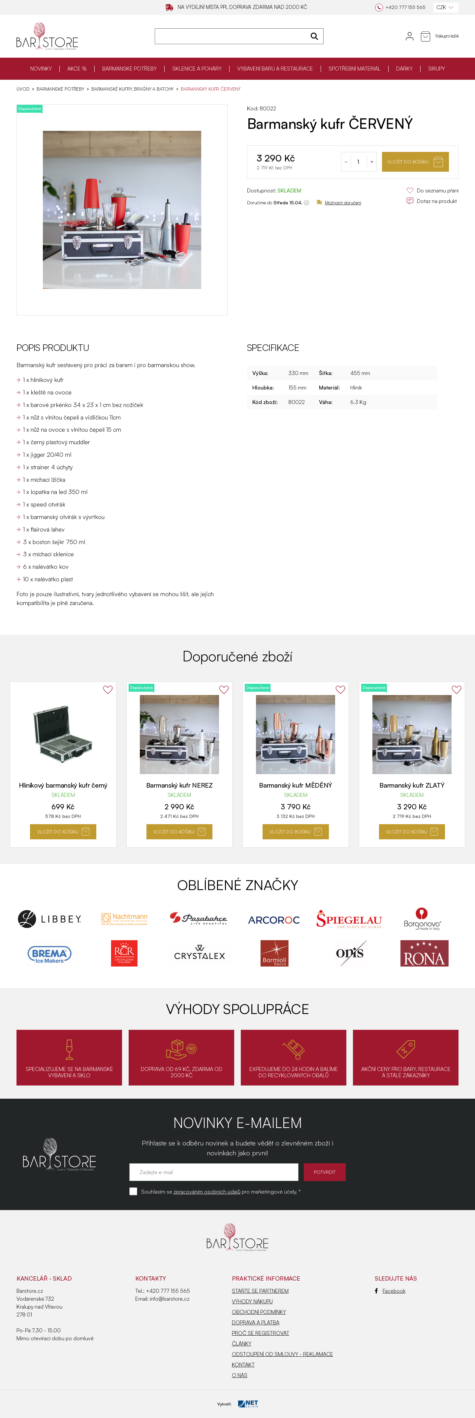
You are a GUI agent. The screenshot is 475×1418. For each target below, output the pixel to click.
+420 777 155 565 (168, 1291)
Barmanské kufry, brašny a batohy (132, 89)
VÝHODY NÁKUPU (252, 1301)
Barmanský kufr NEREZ (179, 785)
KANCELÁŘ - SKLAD (44, 1278)
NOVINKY (41, 68)
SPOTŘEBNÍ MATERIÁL (355, 68)
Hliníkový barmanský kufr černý (63, 785)
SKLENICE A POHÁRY (197, 68)
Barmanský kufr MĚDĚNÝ (295, 785)
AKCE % (77, 68)
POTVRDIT (324, 1172)
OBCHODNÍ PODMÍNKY (259, 1312)
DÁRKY (404, 68)
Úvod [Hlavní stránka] (22, 89)
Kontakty (150, 1278)
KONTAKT (243, 1364)
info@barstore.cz (169, 1298)
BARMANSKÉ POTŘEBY (129, 68)
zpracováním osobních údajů (207, 1191)
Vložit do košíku (415, 162)
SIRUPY (436, 68)
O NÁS (239, 1375)
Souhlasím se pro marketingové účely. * (221, 1191)
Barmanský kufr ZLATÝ (411, 785)
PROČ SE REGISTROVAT (260, 1333)
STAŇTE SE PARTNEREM (260, 1291)
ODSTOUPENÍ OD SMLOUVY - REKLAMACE (282, 1354)
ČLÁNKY (241, 1343)
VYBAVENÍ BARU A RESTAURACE (275, 68)
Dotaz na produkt (431, 201)
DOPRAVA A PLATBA (255, 1322)
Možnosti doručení (338, 202)
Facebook (390, 1291)
